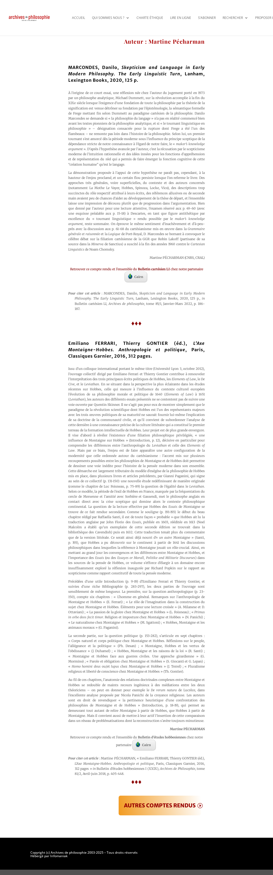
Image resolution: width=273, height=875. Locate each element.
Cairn (135, 276)
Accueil (78, 17)
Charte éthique (149, 17)
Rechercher (233, 17)
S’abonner (207, 17)
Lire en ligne (180, 17)
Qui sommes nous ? (108, 17)
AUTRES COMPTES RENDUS (160, 805)
